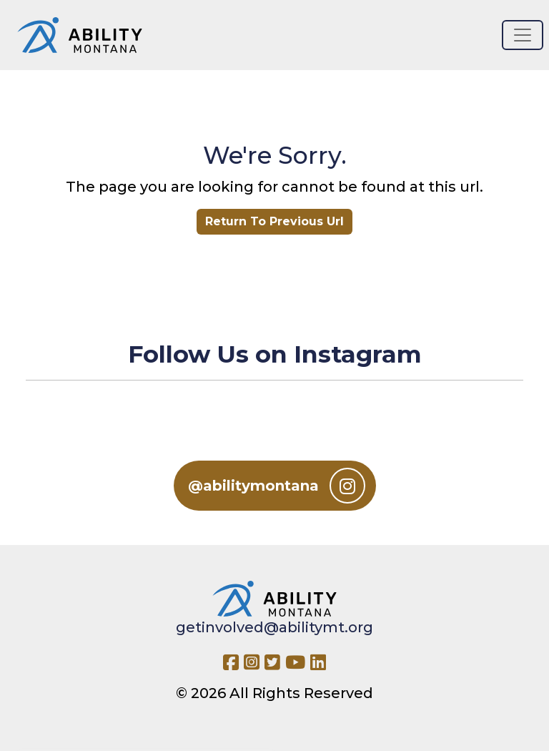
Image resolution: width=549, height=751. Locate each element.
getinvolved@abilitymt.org (274, 627)
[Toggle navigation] (522, 35)
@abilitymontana (276, 486)
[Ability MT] (79, 35)
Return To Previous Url (274, 221)
